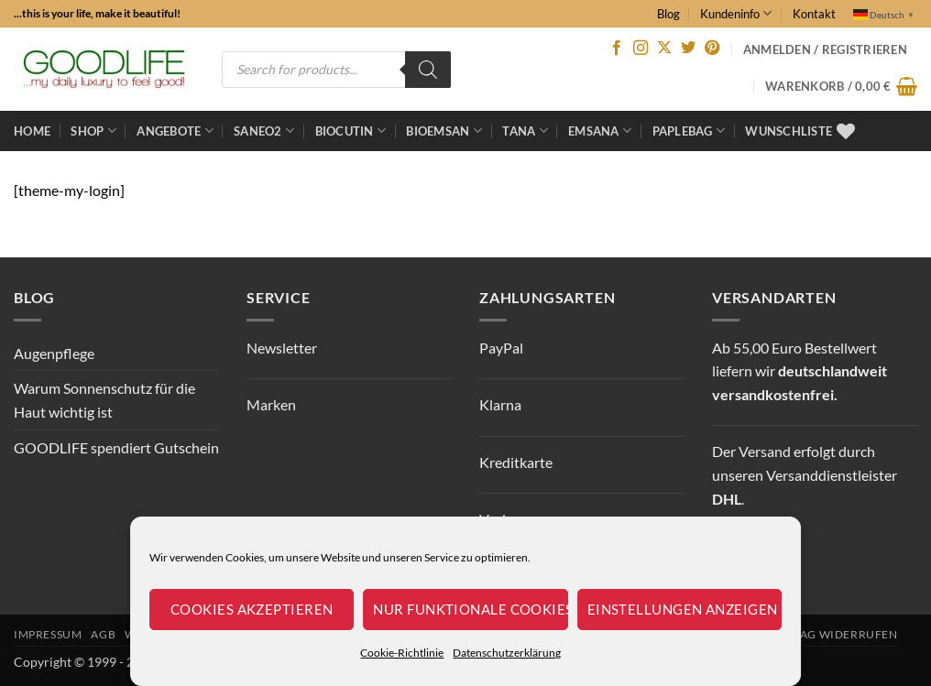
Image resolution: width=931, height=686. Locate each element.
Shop (93, 130)
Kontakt (814, 13)
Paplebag (689, 130)
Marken (271, 404)
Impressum (48, 634)
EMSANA (599, 130)
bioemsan (444, 130)
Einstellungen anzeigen (682, 609)
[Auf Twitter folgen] (688, 48)
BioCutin (351, 130)
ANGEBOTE (175, 130)
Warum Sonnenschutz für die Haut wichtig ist (104, 399)
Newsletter (281, 347)
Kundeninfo (736, 13)
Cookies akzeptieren (252, 609)
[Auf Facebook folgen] (616, 48)
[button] (841, 86)
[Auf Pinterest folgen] (712, 48)
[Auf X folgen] (664, 48)
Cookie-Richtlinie (402, 652)
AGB (103, 634)
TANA (524, 130)
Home (32, 131)
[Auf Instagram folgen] (640, 48)
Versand (765, 451)
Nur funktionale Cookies (470, 609)
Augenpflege (54, 353)
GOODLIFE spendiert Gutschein (116, 447)
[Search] (428, 69)
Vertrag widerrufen (830, 634)
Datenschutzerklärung (507, 652)
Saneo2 (264, 130)
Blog (668, 13)
